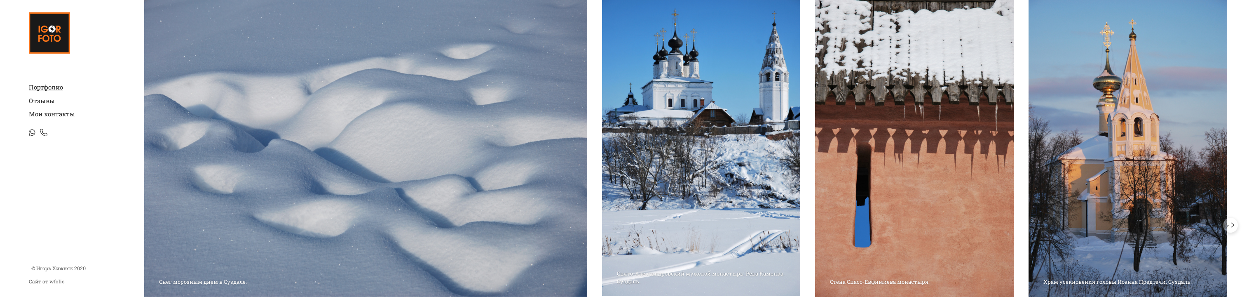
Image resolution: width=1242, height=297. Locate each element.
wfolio (57, 281)
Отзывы (42, 100)
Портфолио (46, 87)
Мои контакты (52, 114)
